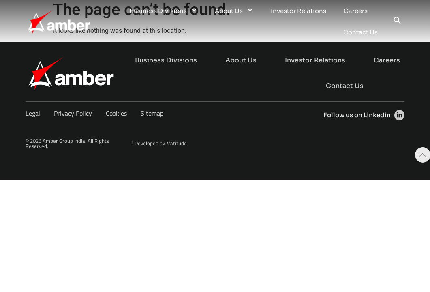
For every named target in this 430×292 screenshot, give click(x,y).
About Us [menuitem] (234, 11)
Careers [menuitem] (356, 11)
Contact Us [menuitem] (360, 32)
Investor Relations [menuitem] (298, 11)
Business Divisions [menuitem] (163, 11)
